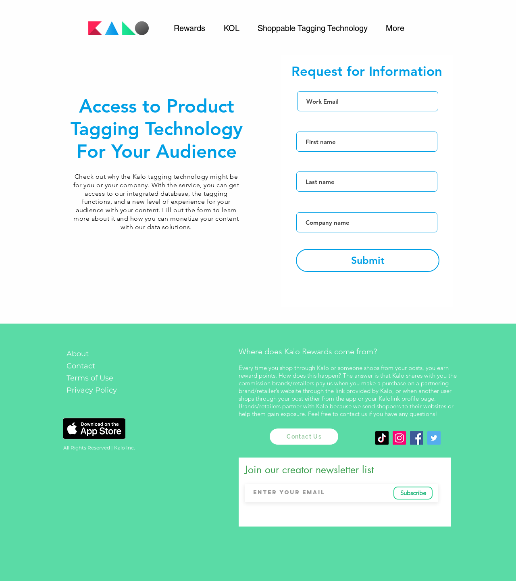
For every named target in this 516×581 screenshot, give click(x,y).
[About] (94, 354)
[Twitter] (434, 438)
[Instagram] (399, 438)
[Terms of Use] (94, 378)
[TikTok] (382, 438)
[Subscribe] (413, 493)
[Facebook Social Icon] (416, 438)
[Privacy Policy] (94, 390)
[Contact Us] (304, 436)
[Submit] (367, 260)
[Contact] (95, 366)
